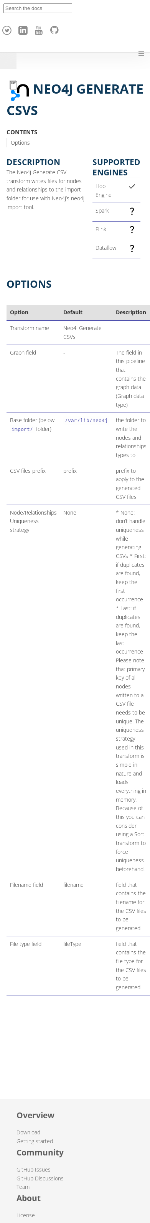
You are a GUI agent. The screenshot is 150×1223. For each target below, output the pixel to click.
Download (28, 1132)
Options (20, 142)
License (25, 1215)
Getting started (34, 1141)
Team (23, 1186)
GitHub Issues (33, 1169)
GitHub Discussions (40, 1178)
